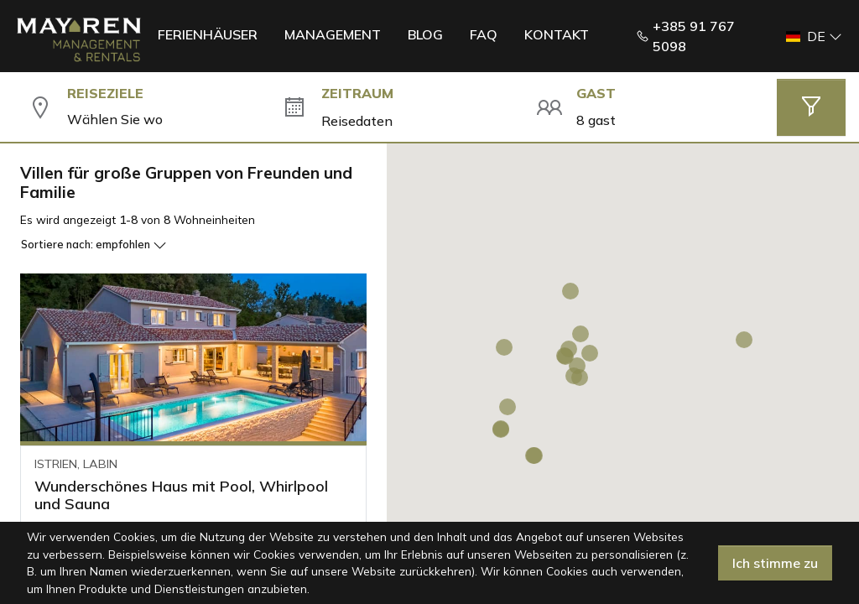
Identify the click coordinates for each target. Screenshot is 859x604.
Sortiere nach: (94, 244)
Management (332, 34)
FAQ (483, 34)
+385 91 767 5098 (685, 36)
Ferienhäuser (208, 34)
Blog (425, 34)
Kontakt (556, 34)
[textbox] (160, 119)
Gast (596, 93)
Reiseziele (105, 93)
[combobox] (160, 119)
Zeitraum (357, 93)
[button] (809, 36)
